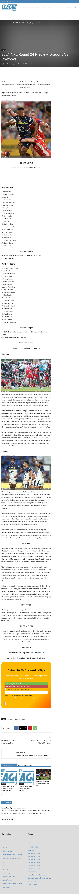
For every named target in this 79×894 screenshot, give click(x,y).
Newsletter (31, 850)
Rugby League (7, 873)
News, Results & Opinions (36, 875)
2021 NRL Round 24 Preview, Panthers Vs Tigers (11, 742)
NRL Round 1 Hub (34, 853)
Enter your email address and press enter (19, 695)
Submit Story (32, 872)
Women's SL (6, 887)
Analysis (5, 844)
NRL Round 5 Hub (34, 866)
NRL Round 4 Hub (34, 862)
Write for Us (34, 847)
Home (3, 23)
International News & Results (12, 855)
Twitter (31, 653)
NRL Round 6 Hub (34, 869)
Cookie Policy (32, 881)
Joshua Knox (6, 64)
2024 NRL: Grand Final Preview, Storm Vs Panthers (25, 788)
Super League (29, 7)
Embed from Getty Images (8, 100)
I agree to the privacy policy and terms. (19, 689)
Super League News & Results (12, 884)
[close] (5, 703)
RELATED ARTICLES (9, 765)
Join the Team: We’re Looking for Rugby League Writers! (7, 788)
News (4, 862)
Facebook (40, 653)
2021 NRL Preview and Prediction (17, 719)
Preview (5, 869)
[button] (75, 7)
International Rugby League (11, 858)
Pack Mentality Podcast (64, 7)
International (41, 7)
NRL (21, 7)
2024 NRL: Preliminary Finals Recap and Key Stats (42, 783)
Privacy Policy (32, 884)
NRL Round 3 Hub (34, 859)
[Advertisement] (39, 16)
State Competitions (8, 876)
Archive (51, 7)
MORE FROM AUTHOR (25, 765)
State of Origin (7, 880)
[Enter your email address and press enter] (26, 692)
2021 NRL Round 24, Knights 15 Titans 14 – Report (40, 742)
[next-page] (6, 794)
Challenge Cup (7, 851)
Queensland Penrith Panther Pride (39, 878)
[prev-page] (2, 794)
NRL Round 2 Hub (34, 856)
